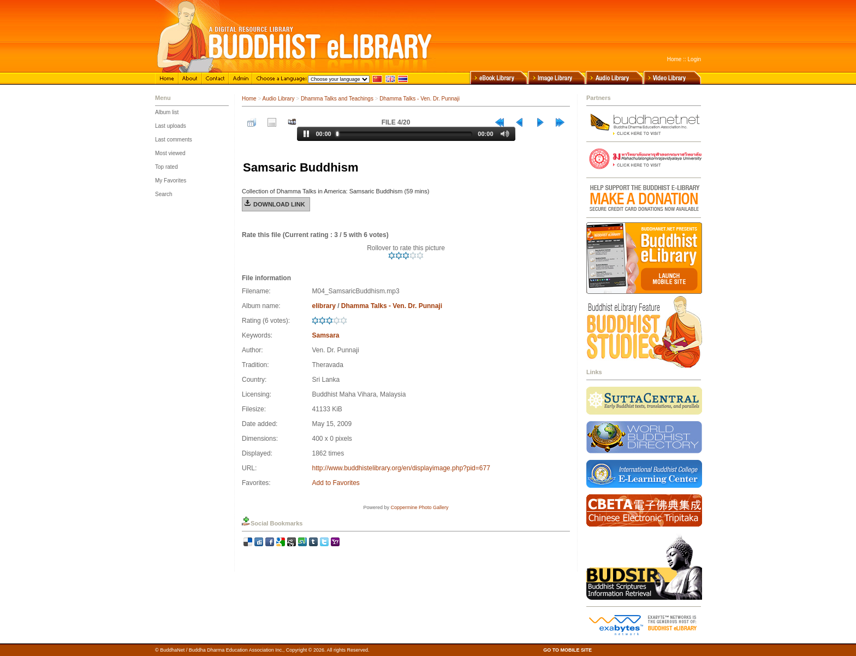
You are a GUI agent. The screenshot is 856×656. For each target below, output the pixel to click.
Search (164, 194)
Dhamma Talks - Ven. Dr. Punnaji (419, 99)
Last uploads (170, 126)
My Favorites (170, 181)
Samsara (325, 335)
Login (694, 59)
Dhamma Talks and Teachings (337, 99)
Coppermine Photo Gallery (419, 507)
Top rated (166, 167)
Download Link (279, 204)
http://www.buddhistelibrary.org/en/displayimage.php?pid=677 (401, 468)
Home (674, 59)
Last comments (173, 140)
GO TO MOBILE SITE (567, 650)
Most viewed (170, 153)
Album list (167, 112)
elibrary (323, 306)
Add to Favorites (335, 483)
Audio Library (279, 99)
